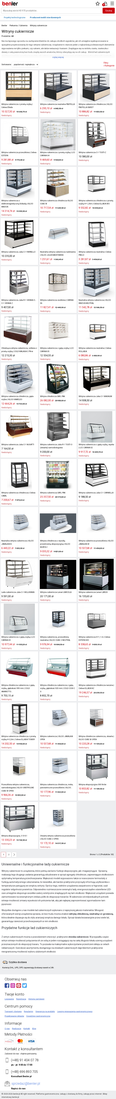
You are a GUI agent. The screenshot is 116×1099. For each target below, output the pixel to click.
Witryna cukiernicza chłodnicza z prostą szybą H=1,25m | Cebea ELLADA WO (96, 202)
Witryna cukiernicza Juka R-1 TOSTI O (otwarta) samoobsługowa (56, 446)
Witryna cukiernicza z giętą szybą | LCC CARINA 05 (57, 349)
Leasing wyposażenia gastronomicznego (74, 1011)
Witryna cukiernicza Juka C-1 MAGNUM (95, 396)
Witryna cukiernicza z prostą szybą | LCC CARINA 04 (57, 154)
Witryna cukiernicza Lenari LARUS (93, 592)
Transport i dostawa (13, 1011)
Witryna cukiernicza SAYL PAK (52, 493)
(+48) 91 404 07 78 (25, 1060)
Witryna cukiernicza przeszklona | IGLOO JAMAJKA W (96, 542)
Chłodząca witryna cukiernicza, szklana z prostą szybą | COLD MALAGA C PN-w (19, 349)
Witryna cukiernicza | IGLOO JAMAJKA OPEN (56, 738)
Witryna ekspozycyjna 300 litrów (92, 784)
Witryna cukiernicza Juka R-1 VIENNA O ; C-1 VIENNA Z (18, 301)
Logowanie (9, 999)
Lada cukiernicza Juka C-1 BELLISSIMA (17, 592)
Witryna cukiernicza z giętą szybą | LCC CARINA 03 (18, 638)
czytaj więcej (58, 57)
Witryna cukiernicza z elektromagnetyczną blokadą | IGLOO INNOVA (17, 204)
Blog (34, 1029)
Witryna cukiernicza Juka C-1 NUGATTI (17, 444)
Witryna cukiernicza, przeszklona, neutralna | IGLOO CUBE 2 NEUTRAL (55, 638)
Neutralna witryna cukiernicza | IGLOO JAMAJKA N (17, 542)
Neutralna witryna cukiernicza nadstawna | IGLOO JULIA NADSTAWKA (58, 253)
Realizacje (16, 1029)
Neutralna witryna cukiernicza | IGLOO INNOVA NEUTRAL (95, 301)
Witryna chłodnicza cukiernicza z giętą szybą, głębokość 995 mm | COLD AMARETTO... (18, 688)
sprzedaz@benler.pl (25, 1083)
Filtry (109, 64)
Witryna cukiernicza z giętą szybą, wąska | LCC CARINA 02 (96, 446)
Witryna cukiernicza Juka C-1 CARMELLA (96, 493)
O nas (7, 1029)
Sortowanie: (7, 64)
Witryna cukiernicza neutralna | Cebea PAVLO (95, 253)
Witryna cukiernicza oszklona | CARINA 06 (56, 301)
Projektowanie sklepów (14, 1016)
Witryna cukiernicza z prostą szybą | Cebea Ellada (16, 105)
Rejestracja (21, 999)
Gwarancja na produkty (45, 1011)
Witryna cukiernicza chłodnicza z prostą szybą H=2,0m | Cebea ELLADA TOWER (18, 738)
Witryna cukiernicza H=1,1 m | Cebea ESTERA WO (94, 638)
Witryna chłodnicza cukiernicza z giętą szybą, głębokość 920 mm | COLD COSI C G (57, 688)
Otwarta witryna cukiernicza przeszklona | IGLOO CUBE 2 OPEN (58, 837)
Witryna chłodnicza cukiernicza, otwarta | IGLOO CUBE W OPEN (96, 738)
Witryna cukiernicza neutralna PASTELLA (57, 104)
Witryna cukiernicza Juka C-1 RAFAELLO (18, 252)
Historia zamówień (36, 999)
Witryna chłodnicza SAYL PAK (52, 396)
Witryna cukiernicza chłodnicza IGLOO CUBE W (56, 202)
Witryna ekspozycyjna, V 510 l (14, 836)
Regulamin (28, 1011)
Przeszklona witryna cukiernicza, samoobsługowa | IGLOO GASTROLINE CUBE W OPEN (17, 787)
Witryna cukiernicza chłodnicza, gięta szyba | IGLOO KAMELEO (17, 398)
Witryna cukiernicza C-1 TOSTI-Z (92, 152)
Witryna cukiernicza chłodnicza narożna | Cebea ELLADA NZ (96, 686)
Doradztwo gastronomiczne (38, 1016)
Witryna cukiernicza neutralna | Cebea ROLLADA (95, 349)
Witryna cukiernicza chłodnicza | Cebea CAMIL (18, 494)
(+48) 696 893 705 (24, 1072)
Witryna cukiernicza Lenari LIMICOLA (55, 592)
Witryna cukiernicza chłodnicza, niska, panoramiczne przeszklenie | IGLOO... (56, 786)
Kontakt (26, 1029)
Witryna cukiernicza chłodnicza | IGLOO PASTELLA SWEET (95, 105)
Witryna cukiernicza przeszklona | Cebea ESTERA (18, 154)
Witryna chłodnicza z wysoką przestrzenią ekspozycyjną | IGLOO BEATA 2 (55, 544)
